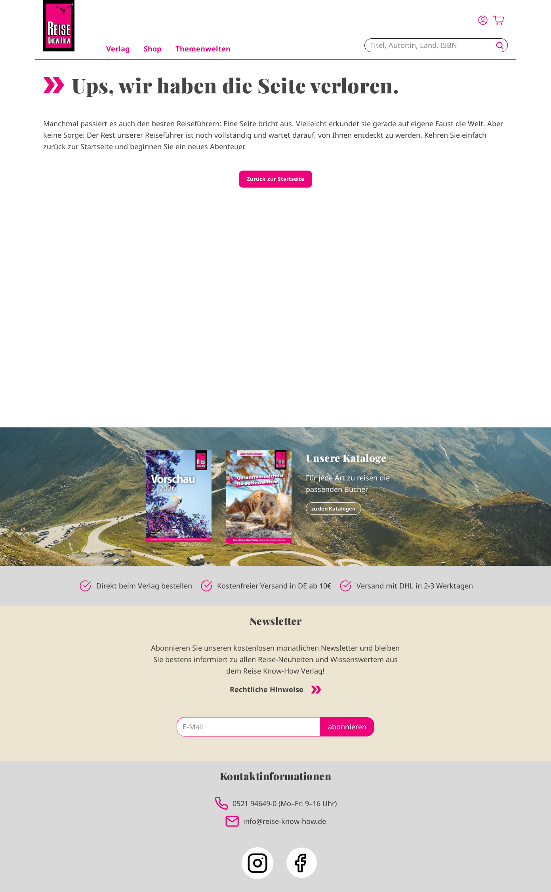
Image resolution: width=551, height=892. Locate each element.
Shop (152, 48)
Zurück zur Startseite (275, 178)
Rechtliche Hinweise (275, 689)
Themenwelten (203, 48)
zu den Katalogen (333, 508)
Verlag (118, 48)
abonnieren (347, 726)
